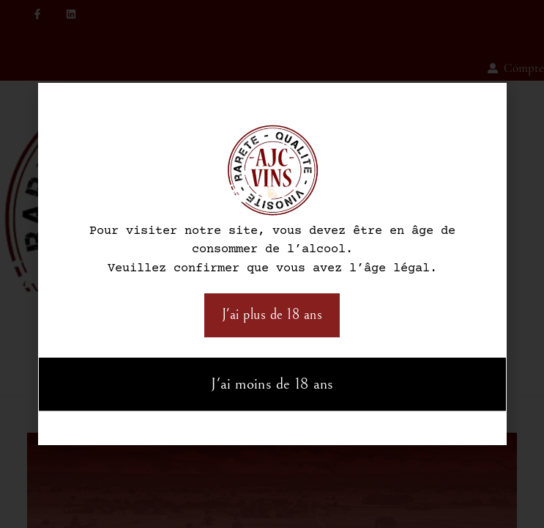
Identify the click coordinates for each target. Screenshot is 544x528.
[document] (272, 264)
